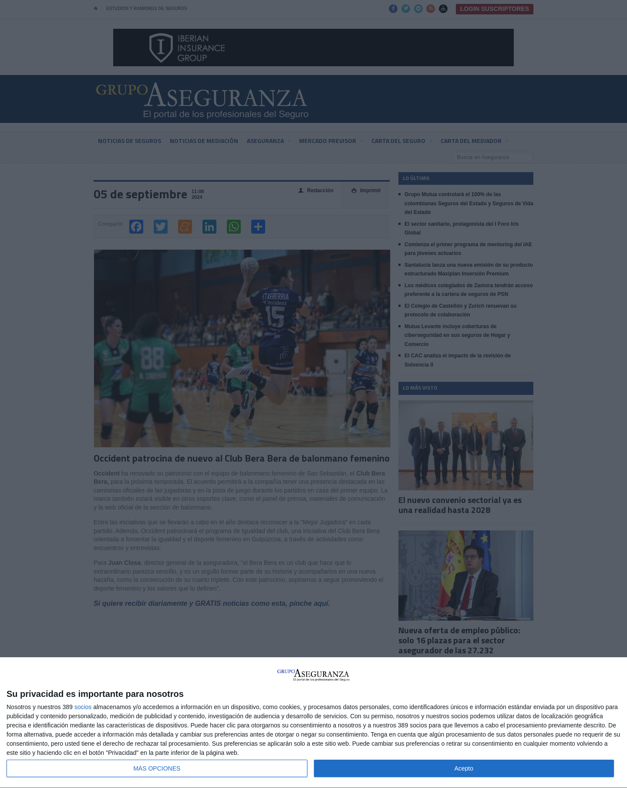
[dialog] (313, 723)
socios (83, 707)
